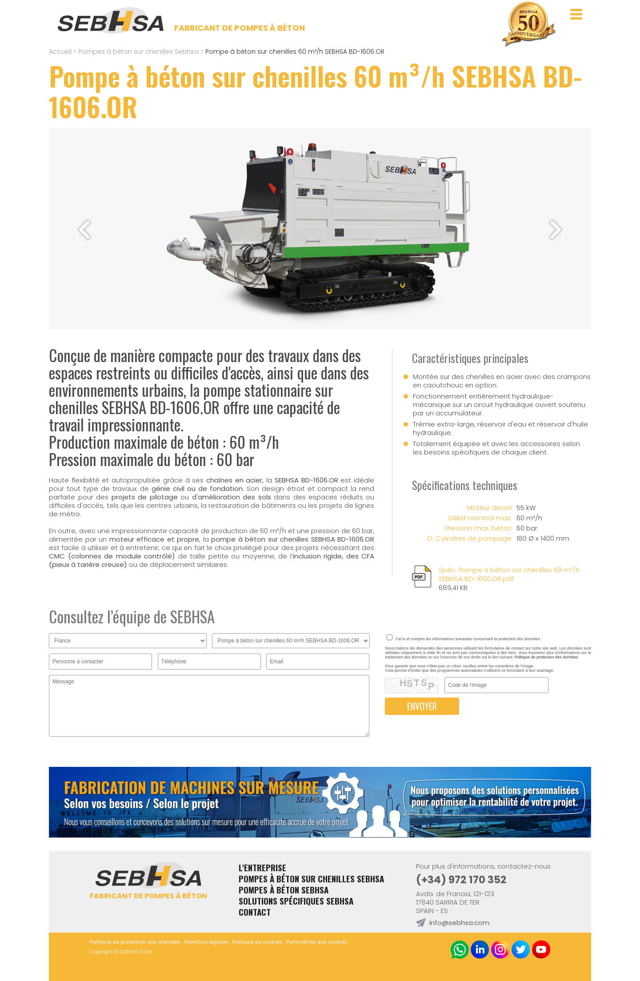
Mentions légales (206, 941)
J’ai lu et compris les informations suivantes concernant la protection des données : (464, 639)
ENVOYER (422, 706)
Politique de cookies (257, 941)
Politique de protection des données (546, 657)
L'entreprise (262, 867)
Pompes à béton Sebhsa (283, 889)
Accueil (60, 51)
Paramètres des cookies (317, 941)
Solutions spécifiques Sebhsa (296, 900)
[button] (556, 230)
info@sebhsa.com (459, 922)
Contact (255, 911)
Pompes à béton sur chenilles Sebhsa (138, 51)
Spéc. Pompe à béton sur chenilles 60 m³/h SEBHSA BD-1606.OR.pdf (515, 579)
